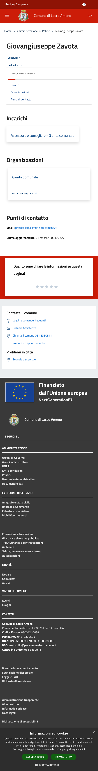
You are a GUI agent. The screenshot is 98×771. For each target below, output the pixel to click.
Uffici (5, 466)
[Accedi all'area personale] (84, 4)
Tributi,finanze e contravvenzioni (22, 542)
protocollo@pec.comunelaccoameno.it (32, 645)
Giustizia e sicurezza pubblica (20, 538)
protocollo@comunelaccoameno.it (36, 227)
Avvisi (6, 583)
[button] (49, 765)
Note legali (9, 713)
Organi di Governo (13, 457)
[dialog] (49, 749)
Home (7, 31)
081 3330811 (32, 649)
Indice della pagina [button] (23, 73)
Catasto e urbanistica (15, 511)
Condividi (15, 58)
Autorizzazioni (11, 555)
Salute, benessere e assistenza (21, 551)
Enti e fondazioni (12, 470)
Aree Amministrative (15, 462)
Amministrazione (27, 31)
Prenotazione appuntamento (20, 668)
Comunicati (9, 579)
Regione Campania (16, 4)
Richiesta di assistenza (16, 681)
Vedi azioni (16, 65)
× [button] (94, 732)
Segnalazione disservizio (17, 672)
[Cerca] (90, 16)
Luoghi (6, 605)
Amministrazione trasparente (20, 700)
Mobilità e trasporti (14, 515)
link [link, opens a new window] (83, 749)
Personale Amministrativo (18, 479)
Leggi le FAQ (10, 677)
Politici (46, 31)
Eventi (6, 600)
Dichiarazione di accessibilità (20, 721)
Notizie (6, 574)
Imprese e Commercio (15, 507)
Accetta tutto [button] (35, 756)
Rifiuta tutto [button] (63, 756)
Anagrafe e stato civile (16, 502)
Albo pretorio (10, 704)
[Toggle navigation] (7, 15)
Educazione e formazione (17, 534)
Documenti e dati (12, 483)
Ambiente (8, 547)
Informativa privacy (14, 708)
